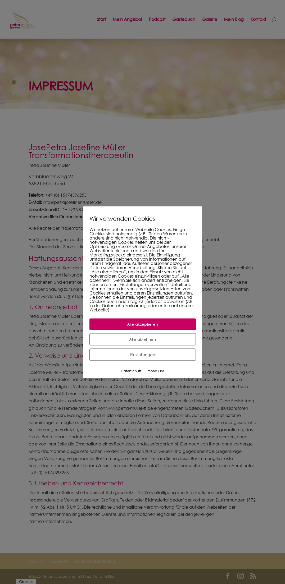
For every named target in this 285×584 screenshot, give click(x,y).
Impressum (155, 371)
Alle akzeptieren (142, 324)
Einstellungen (142, 354)
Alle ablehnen (142, 339)
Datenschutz (131, 371)
